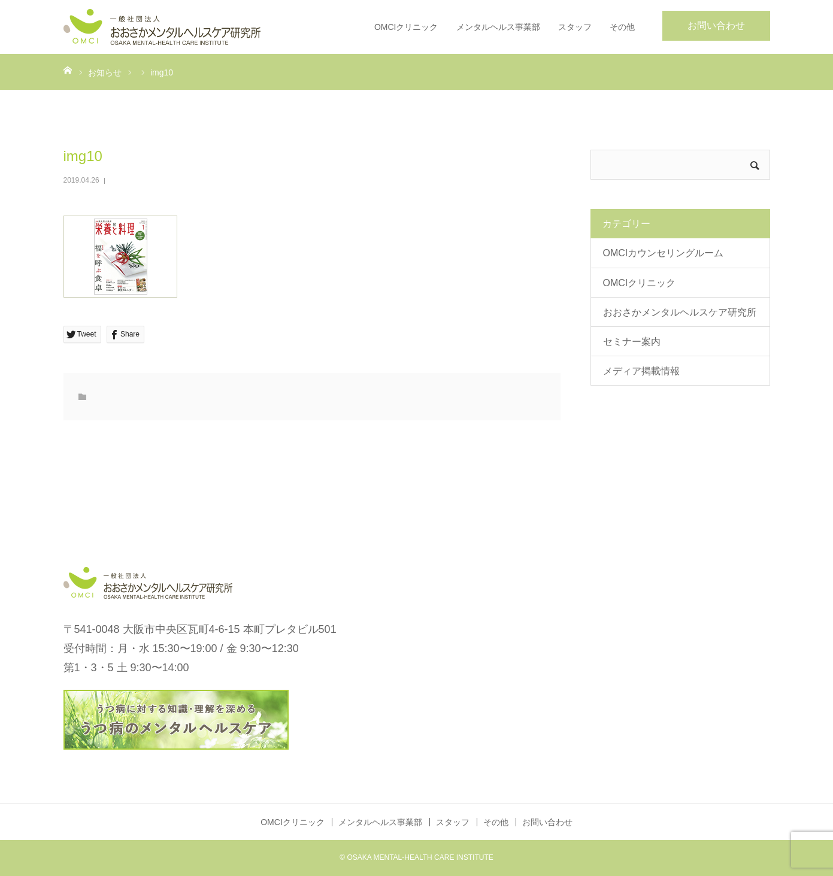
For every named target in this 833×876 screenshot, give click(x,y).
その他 (622, 27)
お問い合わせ (716, 25)
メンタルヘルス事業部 (498, 27)
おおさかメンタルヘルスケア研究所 (679, 312)
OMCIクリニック (406, 27)
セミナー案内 (632, 342)
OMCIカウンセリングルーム (663, 253)
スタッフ (575, 27)
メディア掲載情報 (641, 371)
